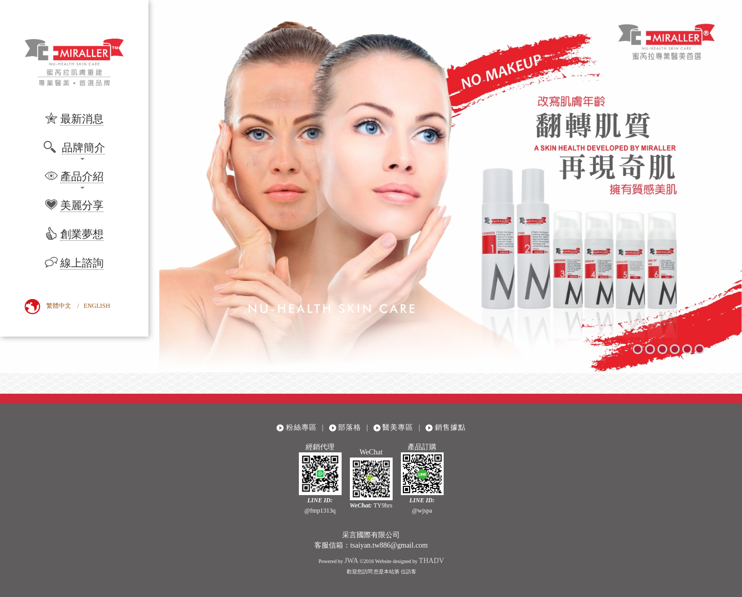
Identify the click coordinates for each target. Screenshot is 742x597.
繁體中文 (58, 305)
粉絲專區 (301, 427)
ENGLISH (96, 305)
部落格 (349, 427)
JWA (351, 561)
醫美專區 (397, 427)
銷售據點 (450, 427)
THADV (431, 561)
